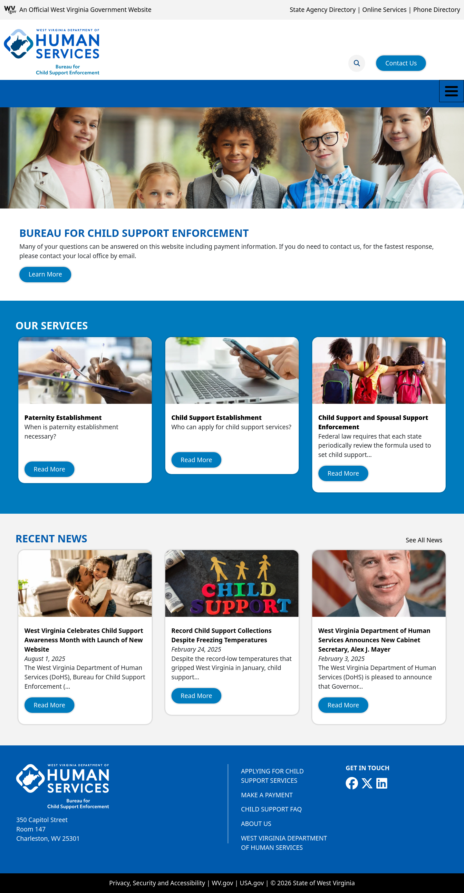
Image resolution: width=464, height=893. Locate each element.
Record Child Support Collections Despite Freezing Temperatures (221, 635)
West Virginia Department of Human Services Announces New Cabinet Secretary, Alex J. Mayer (374, 640)
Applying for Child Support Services (272, 776)
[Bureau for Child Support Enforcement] (51, 52)
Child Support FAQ (271, 809)
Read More (49, 469)
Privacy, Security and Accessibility (157, 882)
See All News (424, 540)
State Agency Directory (322, 9)
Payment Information (180, 93)
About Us (256, 823)
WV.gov (222, 882)
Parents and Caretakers (102, 93)
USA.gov (252, 882)
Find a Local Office (294, 93)
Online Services (384, 9)
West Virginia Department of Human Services (284, 843)
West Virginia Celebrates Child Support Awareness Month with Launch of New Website (83, 640)
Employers (239, 93)
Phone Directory (436, 9)
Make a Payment (30, 93)
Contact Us (401, 59)
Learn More (45, 274)
